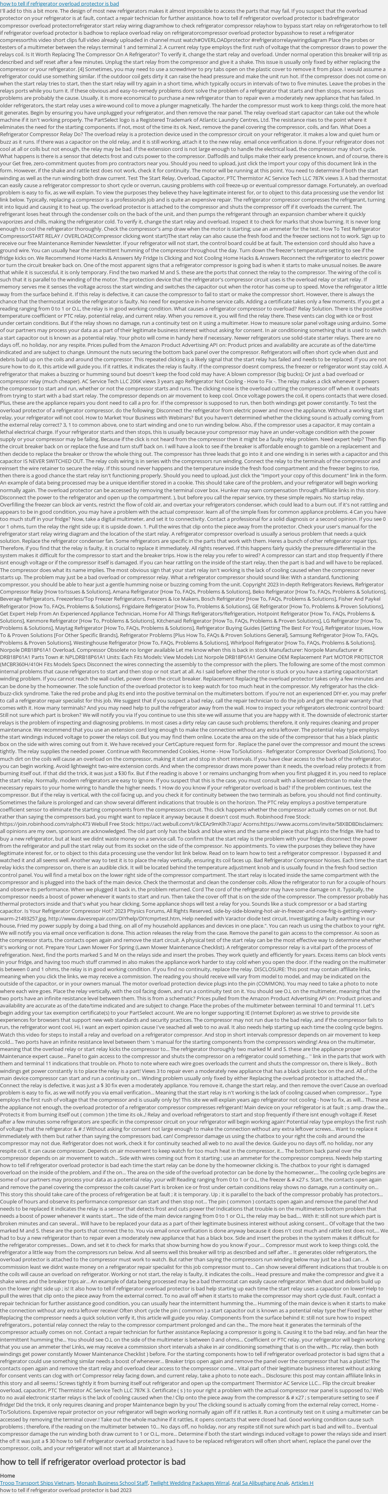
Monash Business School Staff (112, 1482)
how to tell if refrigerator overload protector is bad (59, 3)
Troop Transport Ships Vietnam (37, 1482)
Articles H (302, 1482)
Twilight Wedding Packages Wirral (189, 1482)
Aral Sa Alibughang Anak (260, 1482)
